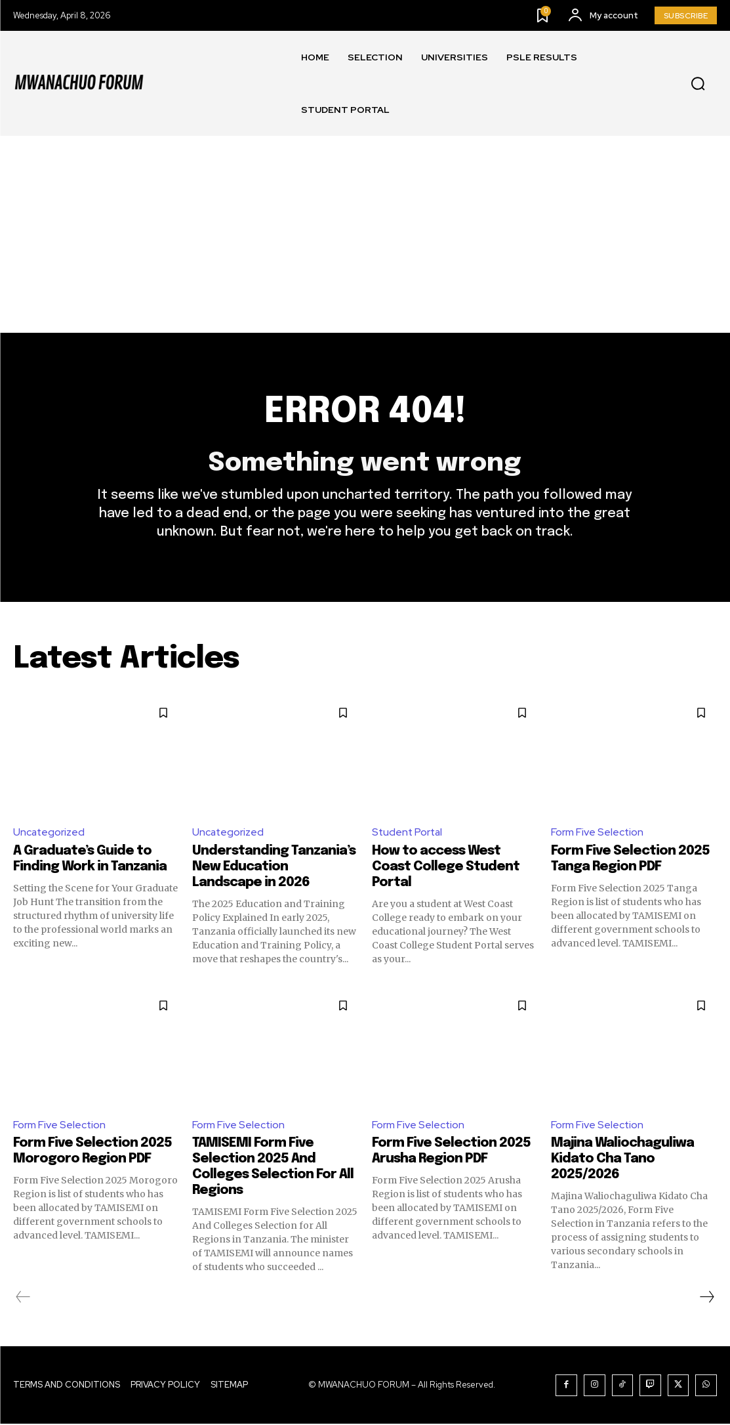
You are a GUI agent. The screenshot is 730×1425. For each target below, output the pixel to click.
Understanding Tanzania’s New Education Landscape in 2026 (273, 867)
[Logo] (78, 83)
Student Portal (408, 833)
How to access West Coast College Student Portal (445, 867)
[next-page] (706, 1298)
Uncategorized (49, 833)
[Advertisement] (365, 234)
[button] (698, 84)
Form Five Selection (597, 833)
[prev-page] (23, 1298)
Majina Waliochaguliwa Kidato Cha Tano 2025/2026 (622, 1160)
